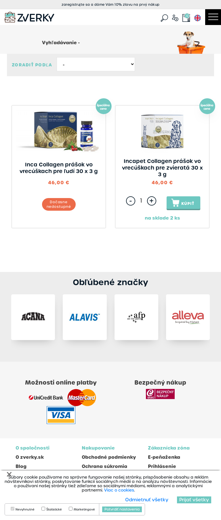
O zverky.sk (30, 457)
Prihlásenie (162, 466)
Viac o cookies (119, 490)
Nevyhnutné (25, 509)
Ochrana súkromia (104, 466)
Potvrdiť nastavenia (122, 509)
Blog (21, 466)
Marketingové (84, 509)
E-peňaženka (164, 457)
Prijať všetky (194, 500)
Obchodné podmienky (109, 457)
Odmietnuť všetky (146, 500)
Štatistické (54, 509)
